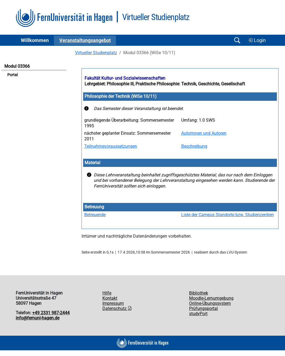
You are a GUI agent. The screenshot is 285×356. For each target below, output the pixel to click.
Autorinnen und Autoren (203, 133)
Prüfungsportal (203, 308)
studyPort (198, 313)
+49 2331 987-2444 (51, 312)
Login (257, 40)
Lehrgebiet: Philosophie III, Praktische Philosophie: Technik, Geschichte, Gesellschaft (165, 83)
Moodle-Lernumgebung (211, 298)
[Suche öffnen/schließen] (237, 40)
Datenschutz (117, 308)
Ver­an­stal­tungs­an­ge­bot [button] (85, 40)
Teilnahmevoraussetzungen (110, 146)
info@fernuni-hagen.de (37, 318)
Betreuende (95, 214)
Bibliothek (198, 293)
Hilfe (106, 293)
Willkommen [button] (35, 40)
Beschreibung (194, 146)
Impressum (113, 303)
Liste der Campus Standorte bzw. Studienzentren (227, 214)
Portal (12, 75)
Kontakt (109, 298)
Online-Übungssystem (210, 303)
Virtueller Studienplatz (96, 52)
